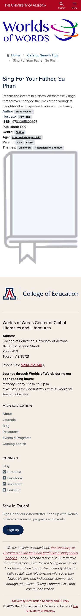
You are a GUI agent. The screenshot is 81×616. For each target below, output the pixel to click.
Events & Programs (17, 438)
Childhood (25, 147)
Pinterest (14, 472)
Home (15, 55)
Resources (10, 432)
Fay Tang (24, 116)
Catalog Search (14, 444)
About (7, 414)
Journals (9, 420)
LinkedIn (13, 490)
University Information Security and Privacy (40, 601)
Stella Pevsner (24, 111)
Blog (6, 426)
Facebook (14, 478)
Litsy (6, 466)
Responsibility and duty (48, 147)
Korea (29, 142)
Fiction (20, 132)
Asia (19, 142)
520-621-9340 (33, 365)
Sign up (13, 530)
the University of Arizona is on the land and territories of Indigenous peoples (40, 553)
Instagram (14, 484)
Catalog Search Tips (42, 55)
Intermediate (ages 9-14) (26, 137)
